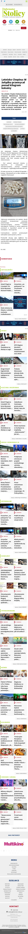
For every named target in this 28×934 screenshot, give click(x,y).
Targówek (11, 54)
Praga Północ (11, 52)
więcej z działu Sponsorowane (20, 664)
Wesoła (5, 57)
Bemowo (5, 49)
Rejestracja (18, 4)
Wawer (24, 54)
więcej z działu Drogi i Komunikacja (19, 497)
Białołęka (10, 49)
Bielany (14, 49)
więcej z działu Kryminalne (21, 552)
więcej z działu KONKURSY (21, 607)
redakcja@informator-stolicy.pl (15, 912)
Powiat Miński (4, 52)
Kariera (14, 870)
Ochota (23, 49)
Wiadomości (14, 863)
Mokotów (19, 49)
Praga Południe (18, 52)
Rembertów (24, 52)
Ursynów (20, 54)
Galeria (14, 867)
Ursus (15, 54)
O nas (14, 868)
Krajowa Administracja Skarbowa (11, 128)
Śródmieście (5, 54)
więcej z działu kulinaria (21, 773)
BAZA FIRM (23, 22)
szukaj (23, 28)
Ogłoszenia (18, 30)
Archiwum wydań (14, 865)
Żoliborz (22, 57)
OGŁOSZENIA (17, 22)
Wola (18, 57)
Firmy (14, 30)
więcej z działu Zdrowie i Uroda (20, 828)
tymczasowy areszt (8, 124)
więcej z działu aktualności (21, 318)
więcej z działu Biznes (22, 718)
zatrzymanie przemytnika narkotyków (14, 126)
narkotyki (9, 122)
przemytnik (14, 130)
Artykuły (10, 30)
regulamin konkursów (14, 874)
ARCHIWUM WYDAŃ (4, 22)
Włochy (14, 57)
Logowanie (9, 4)
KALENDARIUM (10, 22)
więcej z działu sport (22, 384)
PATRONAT (14, 872)
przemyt (22, 128)
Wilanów (10, 57)
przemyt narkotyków (19, 124)
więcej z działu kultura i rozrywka (19, 438)
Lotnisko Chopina (17, 122)
